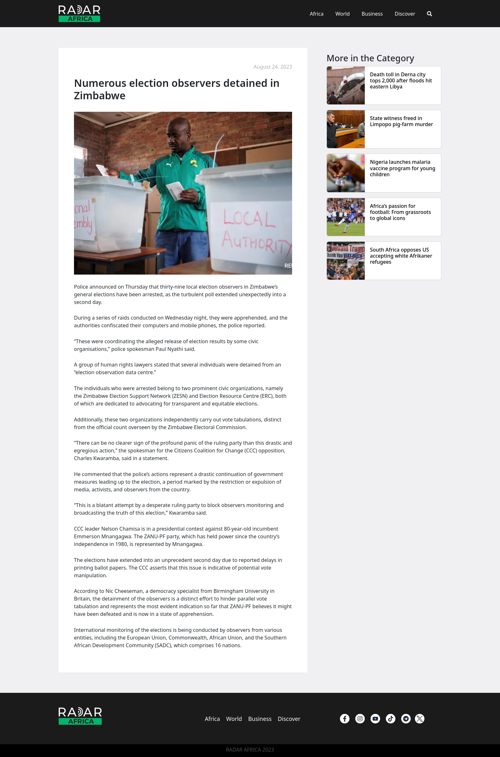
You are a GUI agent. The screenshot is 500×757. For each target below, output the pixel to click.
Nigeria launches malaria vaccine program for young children (403, 168)
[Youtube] (375, 718)
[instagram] (360, 718)
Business (376, 13)
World (349, 13)
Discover (407, 13)
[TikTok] (390, 718)
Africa (324, 13)
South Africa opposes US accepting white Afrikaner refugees (401, 255)
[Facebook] (344, 718)
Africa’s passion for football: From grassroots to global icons (400, 212)
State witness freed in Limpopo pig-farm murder (401, 121)
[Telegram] (406, 718)
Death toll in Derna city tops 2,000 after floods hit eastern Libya (401, 80)
